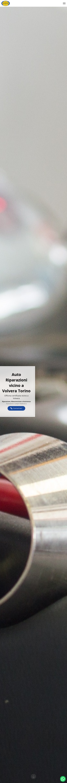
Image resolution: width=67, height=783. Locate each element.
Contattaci (16, 408)
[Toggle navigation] (64, 3)
